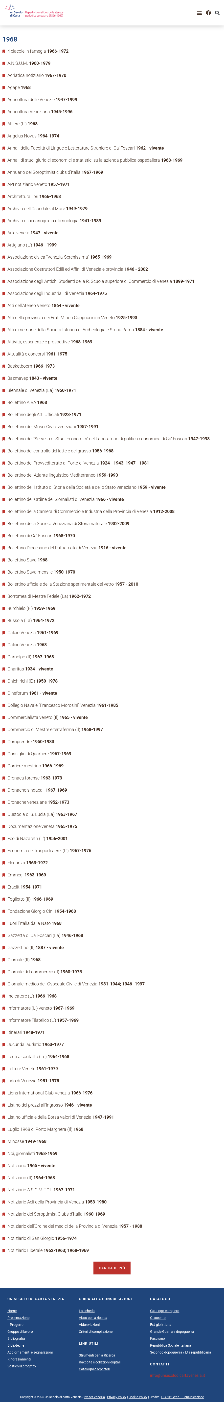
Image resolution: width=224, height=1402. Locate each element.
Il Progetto (15, 1325)
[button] (199, 13)
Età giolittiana (160, 1325)
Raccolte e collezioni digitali (99, 1362)
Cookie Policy (138, 1397)
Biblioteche (15, 1345)
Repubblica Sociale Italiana (170, 1345)
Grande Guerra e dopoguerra (172, 1332)
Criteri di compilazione (95, 1332)
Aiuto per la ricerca (93, 1318)
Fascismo (157, 1338)
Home (12, 1311)
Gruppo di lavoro (20, 1332)
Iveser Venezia (94, 1397)
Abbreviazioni (89, 1325)
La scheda (87, 1311)
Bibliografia (16, 1338)
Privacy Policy (116, 1397)
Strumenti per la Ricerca (97, 1355)
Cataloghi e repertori (94, 1369)
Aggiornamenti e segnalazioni (30, 1352)
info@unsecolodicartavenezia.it (177, 1375)
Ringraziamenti (19, 1359)
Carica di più (112, 1268)
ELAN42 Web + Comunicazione (182, 1397)
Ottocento (158, 1318)
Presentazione (18, 1318)
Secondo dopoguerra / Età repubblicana (180, 1352)
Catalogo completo (164, 1311)
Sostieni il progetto (21, 1366)
